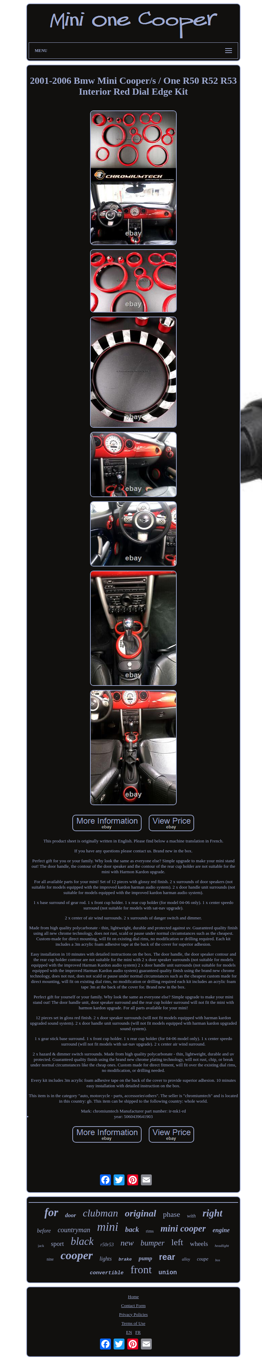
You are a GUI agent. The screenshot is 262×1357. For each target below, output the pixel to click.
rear (167, 1257)
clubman (100, 1213)
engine (221, 1230)
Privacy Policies (133, 1314)
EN (129, 1332)
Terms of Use (133, 1323)
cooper (76, 1255)
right (212, 1213)
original (140, 1213)
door (70, 1215)
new (127, 1242)
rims (150, 1231)
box (217, 1260)
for (51, 1212)
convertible (106, 1273)
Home (133, 1296)
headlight (222, 1245)
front (140, 1269)
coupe (202, 1259)
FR (138, 1332)
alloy (186, 1259)
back (132, 1229)
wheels (199, 1243)
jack (41, 1245)
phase (171, 1214)
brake (125, 1259)
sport (57, 1243)
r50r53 (107, 1244)
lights (106, 1259)
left (177, 1242)
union (168, 1272)
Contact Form (133, 1305)
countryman (74, 1230)
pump (145, 1258)
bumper (152, 1243)
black (82, 1241)
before (44, 1231)
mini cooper (183, 1228)
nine (50, 1259)
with (191, 1216)
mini (107, 1227)
